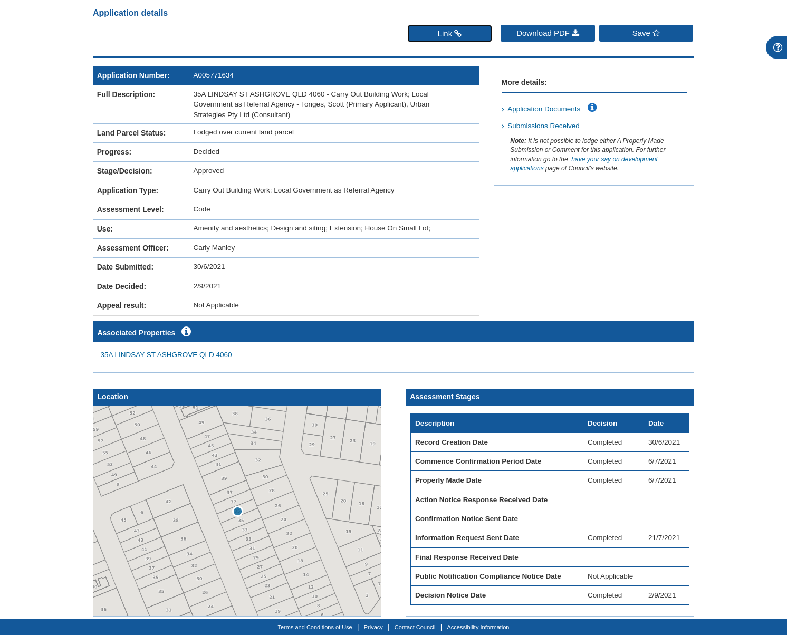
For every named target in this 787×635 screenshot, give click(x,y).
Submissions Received (543, 126)
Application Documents (543, 109)
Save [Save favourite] (646, 32)
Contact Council (415, 627)
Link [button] (450, 33)
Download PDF (547, 32)
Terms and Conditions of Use (315, 627)
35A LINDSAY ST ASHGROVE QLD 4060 (166, 355)
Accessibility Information (478, 627)
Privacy (373, 627)
